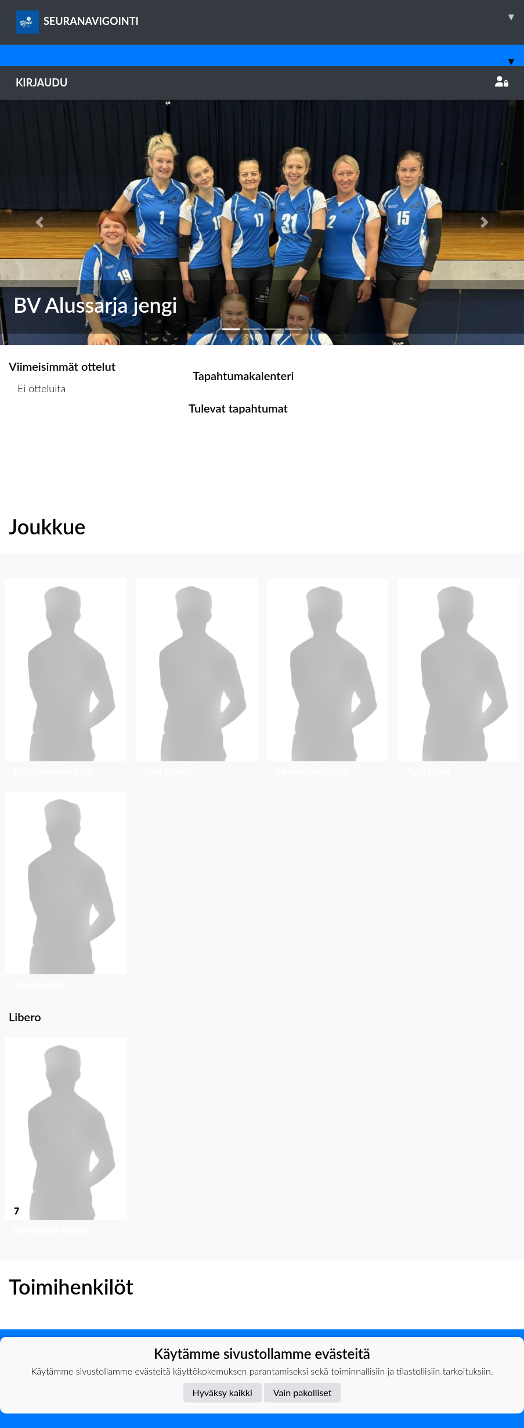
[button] (39, 222)
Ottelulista (37, 433)
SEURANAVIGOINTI (270, 17)
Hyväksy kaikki (222, 1392)
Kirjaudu (262, 82)
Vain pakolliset (302, 1392)
